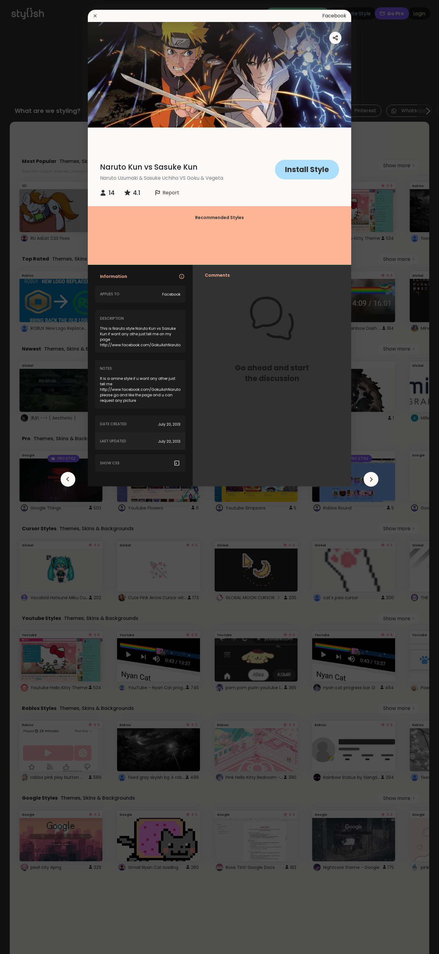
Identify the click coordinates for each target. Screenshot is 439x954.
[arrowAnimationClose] (68, 479)
